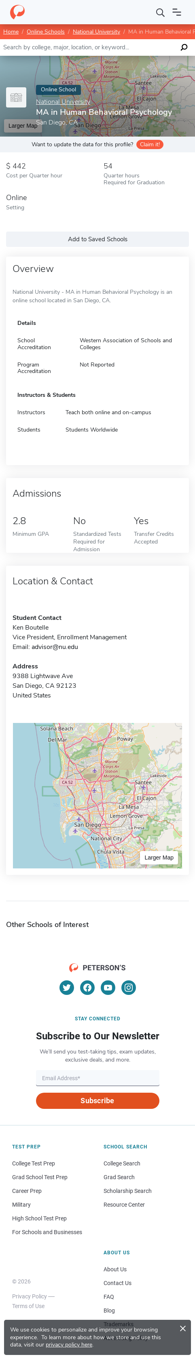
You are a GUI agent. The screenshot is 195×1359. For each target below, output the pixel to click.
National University (96, 32)
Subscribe (97, 1100)
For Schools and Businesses (47, 1232)
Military (21, 1204)
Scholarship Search (128, 1191)
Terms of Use (28, 1306)
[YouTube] (108, 987)
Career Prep (27, 1191)
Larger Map (159, 857)
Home (11, 32)
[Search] (161, 12)
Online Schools (46, 32)
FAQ (109, 1297)
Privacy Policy (29, 1296)
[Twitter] (66, 987)
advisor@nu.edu (55, 647)
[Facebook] (87, 987)
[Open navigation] (177, 12)
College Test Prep (33, 1163)
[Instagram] (128, 987)
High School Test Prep (39, 1218)
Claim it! (150, 144)
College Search (122, 1163)
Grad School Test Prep (40, 1177)
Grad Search (119, 1177)
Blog (109, 1310)
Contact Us (117, 1283)
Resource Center (124, 1204)
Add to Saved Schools (97, 239)
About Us (115, 1269)
